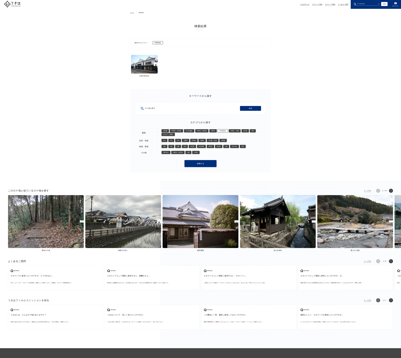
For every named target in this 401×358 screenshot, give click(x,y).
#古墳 (245, 131)
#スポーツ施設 (168, 134)
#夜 (243, 146)
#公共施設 (189, 131)
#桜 (171, 146)
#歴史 (210, 146)
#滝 (178, 140)
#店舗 (165, 131)
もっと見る (367, 190)
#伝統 (219, 146)
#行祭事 (201, 146)
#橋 (188, 152)
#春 (164, 146)
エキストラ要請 (330, 4)
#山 (164, 140)
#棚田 (185, 140)
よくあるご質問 (343, 4)
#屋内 (213, 131)
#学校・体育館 (202, 131)
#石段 (196, 152)
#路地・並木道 (178, 152)
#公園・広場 (213, 140)
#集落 (194, 140)
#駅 (253, 131)
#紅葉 (192, 146)
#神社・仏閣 (235, 131)
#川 (171, 140)
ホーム (132, 12)
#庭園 (223, 140)
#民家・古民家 (176, 131)
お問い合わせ (395, 4)
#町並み (166, 152)
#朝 (226, 146)
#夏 (178, 146)
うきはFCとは (304, 4)
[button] (378, 191)
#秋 (185, 146)
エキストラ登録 (317, 4)
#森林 (202, 140)
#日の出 (234, 146)
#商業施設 (222, 131)
